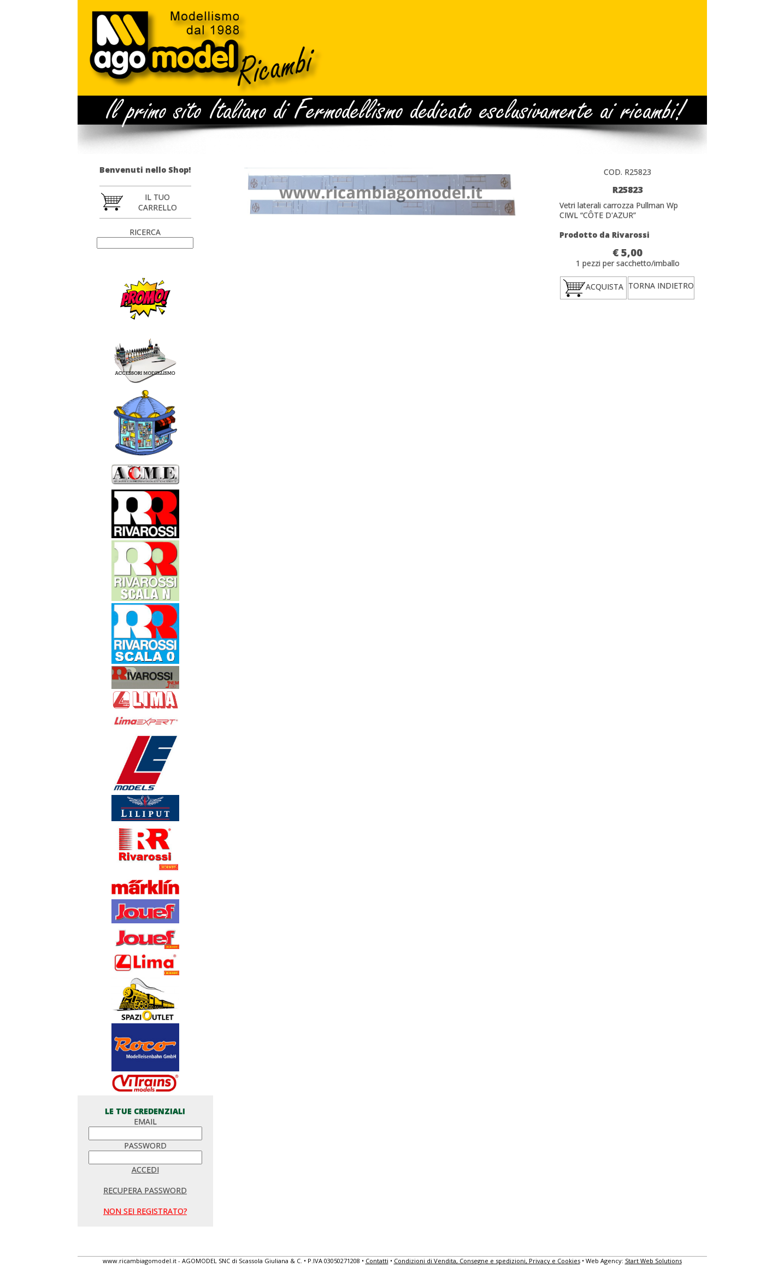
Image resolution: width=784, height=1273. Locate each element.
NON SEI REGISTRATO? (145, 1211)
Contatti (377, 1261)
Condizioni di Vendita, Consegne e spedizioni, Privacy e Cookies (487, 1261)
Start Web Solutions (653, 1261)
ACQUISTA (593, 287)
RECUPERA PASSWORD (145, 1190)
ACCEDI (145, 1169)
